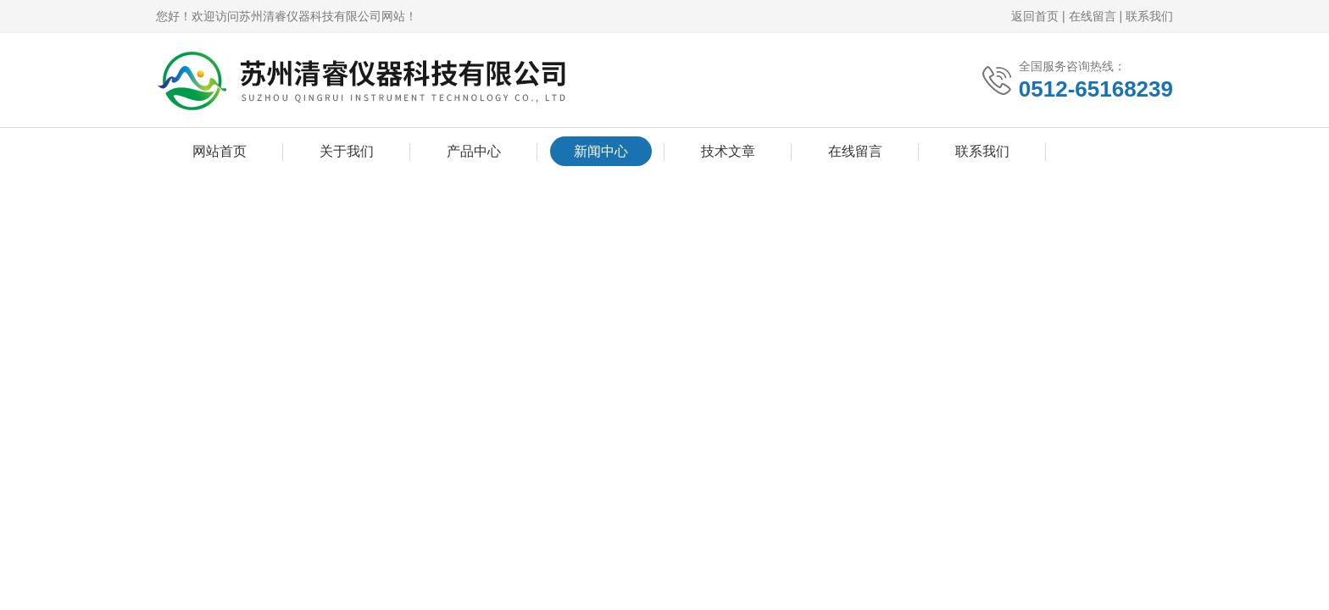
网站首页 (219, 151)
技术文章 (728, 151)
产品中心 (474, 151)
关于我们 (347, 151)
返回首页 (1035, 16)
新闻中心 (601, 151)
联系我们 (1149, 16)
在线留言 (1092, 16)
